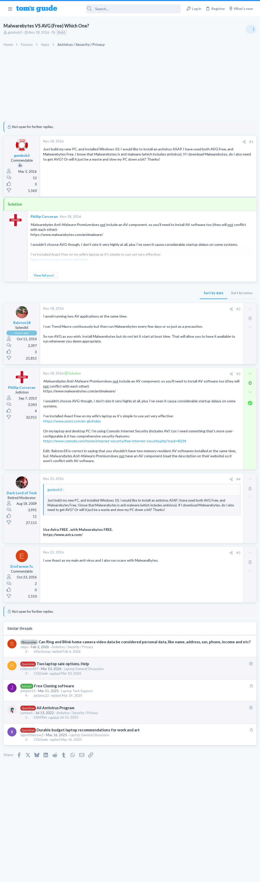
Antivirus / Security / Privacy (74, 691)
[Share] (161, 141)
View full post (45, 275)
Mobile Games (208, 484)
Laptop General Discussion (85, 713)
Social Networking (201, 346)
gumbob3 (16, 32)
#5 (156, 592)
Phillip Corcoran (45, 216)
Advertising (75, 875)
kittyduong (43, 696)
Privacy (143, 875)
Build (63, 32)
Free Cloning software (56, 730)
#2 (156, 309)
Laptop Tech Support (78, 735)
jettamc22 (29, 735)
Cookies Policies (111, 875)
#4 (156, 509)
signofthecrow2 (33, 779)
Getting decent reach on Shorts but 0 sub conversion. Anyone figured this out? (221, 327)
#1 (169, 142)
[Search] (122, 8)
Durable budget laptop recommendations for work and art (89, 774)
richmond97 (31, 713)
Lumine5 (28, 757)
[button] (10, 8)
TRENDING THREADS (196, 277)
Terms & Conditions (178, 875)
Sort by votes (159, 293)
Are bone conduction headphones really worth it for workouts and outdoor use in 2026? (220, 292)
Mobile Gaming (199, 498)
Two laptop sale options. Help (64, 708)
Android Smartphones (204, 445)
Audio (192, 311)
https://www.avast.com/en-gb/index (73, 431)
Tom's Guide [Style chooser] (218, 853)
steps (26, 691)
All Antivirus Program (57, 752)
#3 (156, 374)
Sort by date (131, 293)
